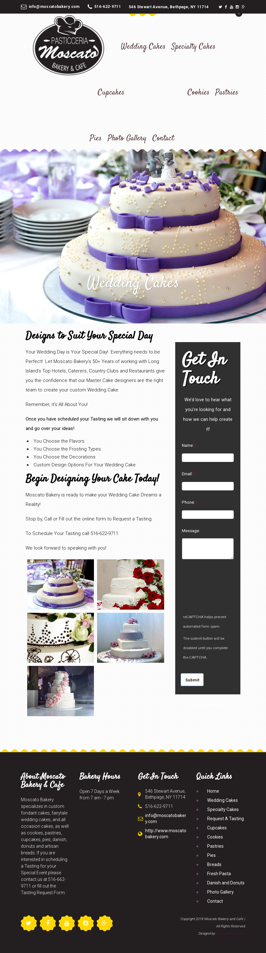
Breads (214, 864)
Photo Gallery (127, 138)
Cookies (198, 92)
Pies (96, 138)
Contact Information (208, 705)
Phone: (188, 502)
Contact (163, 138)
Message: (191, 530)
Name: (188, 445)
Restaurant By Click (230, 933)
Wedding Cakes (143, 46)
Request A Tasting (225, 818)
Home (213, 791)
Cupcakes (111, 92)
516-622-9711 (104, 6)
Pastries (226, 92)
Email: (187, 473)
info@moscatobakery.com (50, 6)
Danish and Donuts (225, 882)
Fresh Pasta (219, 873)
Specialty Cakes (193, 46)
